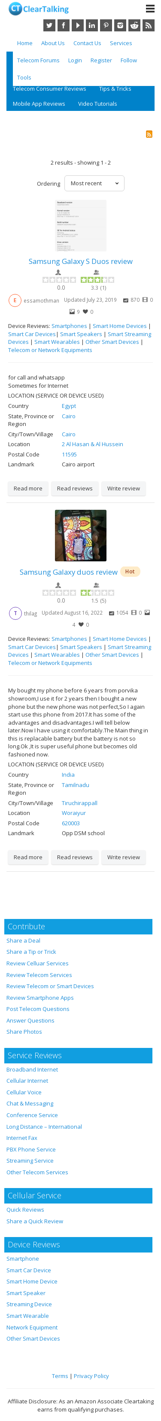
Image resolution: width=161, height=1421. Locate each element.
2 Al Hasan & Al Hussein (92, 444)
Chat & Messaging (29, 1103)
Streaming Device (29, 1304)
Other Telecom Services (37, 1172)
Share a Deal (23, 940)
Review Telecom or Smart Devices (50, 986)
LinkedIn (92, 25)
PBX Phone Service (31, 1149)
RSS (149, 25)
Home (25, 43)
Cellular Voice (24, 1092)
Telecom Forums (38, 60)
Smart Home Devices (120, 326)
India (68, 774)
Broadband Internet (32, 1069)
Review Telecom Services (39, 975)
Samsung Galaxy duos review (69, 572)
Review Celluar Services (37, 963)
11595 (69, 454)
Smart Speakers (81, 334)
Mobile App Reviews (39, 103)
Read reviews (75, 488)
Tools (24, 77)
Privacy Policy (91, 1376)
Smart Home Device (32, 1281)
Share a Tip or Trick (31, 952)
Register (101, 60)
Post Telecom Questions (38, 1009)
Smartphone (22, 1258)
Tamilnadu (75, 785)
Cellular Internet (27, 1080)
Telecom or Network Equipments (50, 350)
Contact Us (87, 43)
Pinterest (106, 25)
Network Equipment (32, 1327)
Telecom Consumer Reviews (49, 88)
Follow (129, 60)
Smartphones (69, 326)
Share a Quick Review (34, 1221)
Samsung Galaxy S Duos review (81, 261)
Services (121, 43)
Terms (60, 1376)
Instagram (120, 25)
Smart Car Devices (32, 334)
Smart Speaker (26, 1293)
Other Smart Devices (112, 342)
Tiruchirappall (79, 803)
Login (75, 60)
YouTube (78, 25)
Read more (28, 488)
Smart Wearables (57, 342)
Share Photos (24, 1031)
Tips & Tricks (115, 88)
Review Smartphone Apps (40, 997)
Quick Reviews (25, 1209)
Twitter (49, 25)
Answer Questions (30, 1020)
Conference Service (32, 1115)
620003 (71, 823)
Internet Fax (21, 1138)
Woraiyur (74, 813)
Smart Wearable (27, 1316)
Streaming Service (30, 1160)
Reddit (134, 25)
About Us (53, 43)
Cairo (69, 416)
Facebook (64, 25)
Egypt (69, 406)
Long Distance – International (44, 1126)
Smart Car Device (28, 1270)
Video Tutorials (97, 103)
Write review (123, 488)
